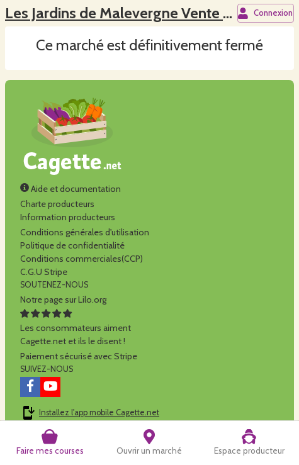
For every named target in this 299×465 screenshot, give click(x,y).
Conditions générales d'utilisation (84, 232)
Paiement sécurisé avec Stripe (78, 356)
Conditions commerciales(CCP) (81, 258)
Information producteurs (67, 217)
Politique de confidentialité (72, 245)
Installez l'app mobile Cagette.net (99, 412)
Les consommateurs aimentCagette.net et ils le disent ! (75, 328)
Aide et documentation (70, 188)
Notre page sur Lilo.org (63, 299)
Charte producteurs (57, 204)
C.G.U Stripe (43, 271)
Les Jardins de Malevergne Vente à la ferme (147, 13)
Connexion (265, 13)
